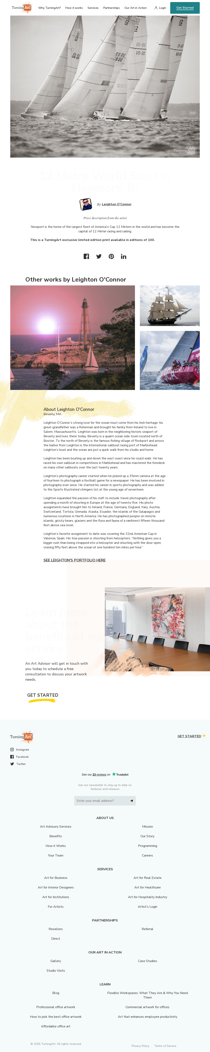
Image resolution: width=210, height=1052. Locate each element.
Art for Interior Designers (56, 887)
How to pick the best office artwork (56, 1017)
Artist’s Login (147, 906)
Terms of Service (165, 1046)
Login (162, 8)
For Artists (56, 906)
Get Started (185, 8)
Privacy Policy (140, 1046)
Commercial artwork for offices (147, 1007)
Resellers (56, 929)
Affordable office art (55, 1026)
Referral (147, 929)
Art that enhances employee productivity (147, 1017)
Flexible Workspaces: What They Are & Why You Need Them (147, 995)
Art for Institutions (55, 897)
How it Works (56, 846)
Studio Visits (56, 970)
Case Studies (147, 961)
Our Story (147, 836)
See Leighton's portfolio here (74, 560)
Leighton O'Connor (116, 204)
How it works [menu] (74, 8)
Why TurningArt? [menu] (49, 8)
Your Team (55, 855)
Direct (55, 938)
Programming (147, 846)
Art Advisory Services (55, 826)
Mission (147, 826)
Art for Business (55, 878)
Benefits (55, 836)
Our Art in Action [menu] (135, 8)
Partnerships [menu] (111, 8)
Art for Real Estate (148, 878)
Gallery (55, 961)
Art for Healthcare (147, 887)
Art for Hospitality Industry (147, 897)
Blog (55, 993)
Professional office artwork (55, 1007)
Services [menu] (93, 8)
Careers (147, 855)
